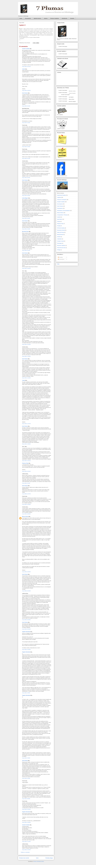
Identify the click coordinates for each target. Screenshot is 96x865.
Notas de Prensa (60, 232)
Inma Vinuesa (25, 93)
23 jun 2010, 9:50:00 (26, 798)
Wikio (58, 264)
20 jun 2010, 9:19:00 (26, 228)
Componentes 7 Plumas (62, 214)
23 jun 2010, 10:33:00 (26, 809)
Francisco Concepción (61, 199)
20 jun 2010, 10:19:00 (26, 344)
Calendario (59, 238)
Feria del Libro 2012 (61, 247)
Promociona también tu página (62, 175)
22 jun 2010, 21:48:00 (26, 649)
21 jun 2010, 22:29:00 (26, 619)
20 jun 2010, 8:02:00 (26, 177)
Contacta (72, 18)
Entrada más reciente (24, 858)
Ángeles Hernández (26, 631)
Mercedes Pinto (25, 231)
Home (21, 18)
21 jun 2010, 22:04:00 (26, 571)
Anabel (23, 69)
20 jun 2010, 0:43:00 (26, 146)
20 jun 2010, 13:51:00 (26, 460)
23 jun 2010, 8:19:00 (26, 778)
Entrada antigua (49, 858)
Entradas (60, 257)
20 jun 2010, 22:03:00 (26, 471)
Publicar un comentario (25, 852)
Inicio (37, 858)
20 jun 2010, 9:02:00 (26, 218)
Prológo (58, 249)
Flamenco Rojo (25, 463)
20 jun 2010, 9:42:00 (26, 250)
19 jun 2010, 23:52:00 (26, 90)
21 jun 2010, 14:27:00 (26, 493)
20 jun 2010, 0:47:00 (26, 158)
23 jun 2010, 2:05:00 (26, 692)
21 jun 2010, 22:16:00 (26, 590)
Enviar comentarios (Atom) (39, 861)
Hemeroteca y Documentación (63, 210)
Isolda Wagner (25, 198)
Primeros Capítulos (54, 18)
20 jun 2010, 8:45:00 (26, 195)
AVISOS (59, 236)
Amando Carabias (26, 48)
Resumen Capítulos (61, 245)
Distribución (64, 18)
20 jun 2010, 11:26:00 (26, 377)
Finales (58, 221)
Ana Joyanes (71, 97)
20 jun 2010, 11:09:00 (26, 356)
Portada (58, 225)
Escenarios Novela (61, 230)
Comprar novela (60, 241)
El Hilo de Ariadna (61, 228)
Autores (45, 18)
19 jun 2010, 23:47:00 (26, 66)
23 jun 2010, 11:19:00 (26, 841)
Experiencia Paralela (61, 195)
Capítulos (59, 197)
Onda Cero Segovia (72, 101)
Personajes (59, 243)
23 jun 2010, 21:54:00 (26, 849)
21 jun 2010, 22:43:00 (26, 629)
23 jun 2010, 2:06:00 (26, 757)
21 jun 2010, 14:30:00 (26, 504)
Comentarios (61, 259)
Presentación (28, 18)
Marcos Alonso (25, 516)
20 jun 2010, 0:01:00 (26, 106)
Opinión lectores (37, 18)
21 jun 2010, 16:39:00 (26, 513)
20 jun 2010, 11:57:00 (26, 423)
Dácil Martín (59, 219)
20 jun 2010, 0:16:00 (26, 122)
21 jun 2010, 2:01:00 (26, 483)
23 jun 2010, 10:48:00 (26, 822)
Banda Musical (60, 234)
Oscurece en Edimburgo (61, 161)
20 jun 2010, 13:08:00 (26, 443)
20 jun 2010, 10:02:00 (26, 268)
